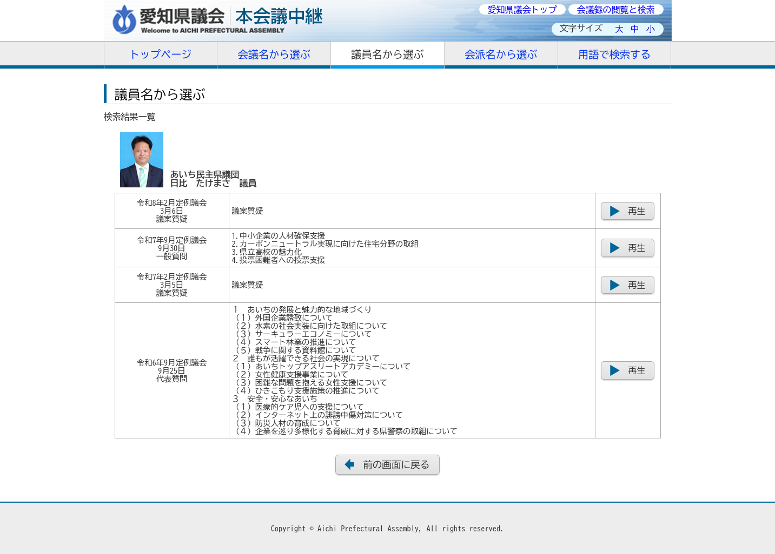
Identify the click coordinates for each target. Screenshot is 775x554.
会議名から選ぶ (274, 54)
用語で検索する (614, 54)
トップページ (160, 54)
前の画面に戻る (396, 464)
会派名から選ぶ (501, 54)
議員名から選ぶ (387, 54)
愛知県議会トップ (522, 9)
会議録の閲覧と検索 (616, 9)
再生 (637, 211)
